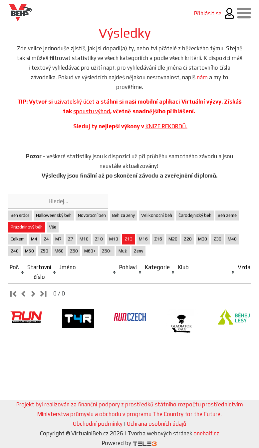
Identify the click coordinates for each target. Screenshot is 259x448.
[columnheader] (17, 272)
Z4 (46, 238)
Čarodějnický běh (194, 215)
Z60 (74, 250)
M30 (202, 238)
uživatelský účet (74, 101)
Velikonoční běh (156, 215)
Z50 (44, 250)
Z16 (158, 238)
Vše (52, 226)
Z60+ (107, 250)
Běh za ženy (123, 215)
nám (202, 77)
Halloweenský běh (54, 215)
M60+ (90, 250)
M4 (34, 238)
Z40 (15, 250)
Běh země (227, 215)
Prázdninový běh (27, 226)
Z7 (70, 238)
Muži (123, 250)
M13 (113, 238)
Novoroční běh (92, 215)
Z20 (188, 238)
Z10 (99, 238)
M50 (29, 250)
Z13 (128, 238)
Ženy (138, 250)
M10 (84, 238)
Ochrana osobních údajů (156, 423)
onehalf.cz (206, 433)
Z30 (217, 238)
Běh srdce (20, 215)
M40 (232, 238)
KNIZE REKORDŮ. (166, 126)
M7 (58, 238)
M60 (59, 250)
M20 (172, 238)
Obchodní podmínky (98, 423)
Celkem (18, 238)
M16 (143, 238)
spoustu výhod (91, 111)
